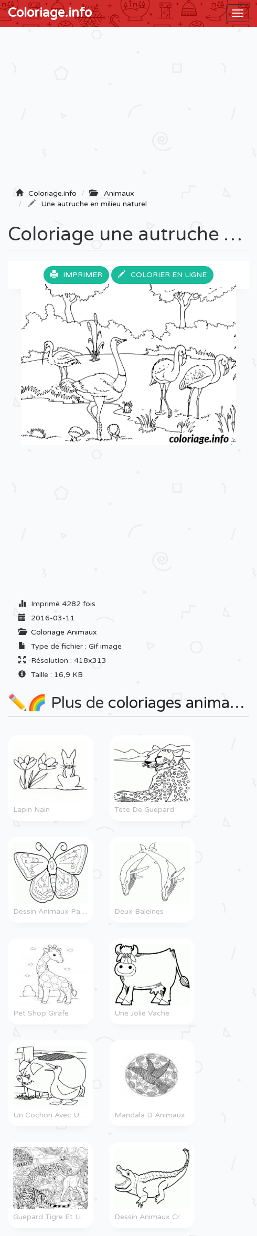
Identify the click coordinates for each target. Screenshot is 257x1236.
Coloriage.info (50, 12)
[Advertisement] (128, 110)
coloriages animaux (178, 703)
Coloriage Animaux (64, 632)
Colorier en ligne (162, 274)
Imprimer (76, 274)
